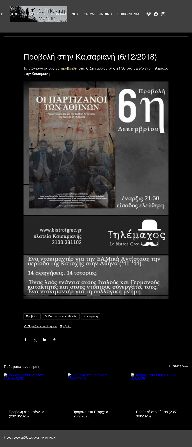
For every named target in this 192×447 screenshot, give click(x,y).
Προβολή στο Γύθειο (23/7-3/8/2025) (157, 414)
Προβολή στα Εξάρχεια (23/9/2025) (90, 414)
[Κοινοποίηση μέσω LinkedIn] (44, 340)
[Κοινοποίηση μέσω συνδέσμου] (54, 340)
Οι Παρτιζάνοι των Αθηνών (61, 316)
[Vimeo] (148, 14)
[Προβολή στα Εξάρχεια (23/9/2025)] (96, 389)
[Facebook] (155, 14)
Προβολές (32, 316)
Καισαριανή (91, 316)
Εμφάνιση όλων (178, 366)
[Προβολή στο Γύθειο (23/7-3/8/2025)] (159, 389)
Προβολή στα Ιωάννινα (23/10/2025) (26, 414)
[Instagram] (163, 14)
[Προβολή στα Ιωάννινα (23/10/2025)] (32, 389)
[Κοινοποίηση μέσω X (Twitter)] (35, 340)
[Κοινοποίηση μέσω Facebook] (25, 340)
